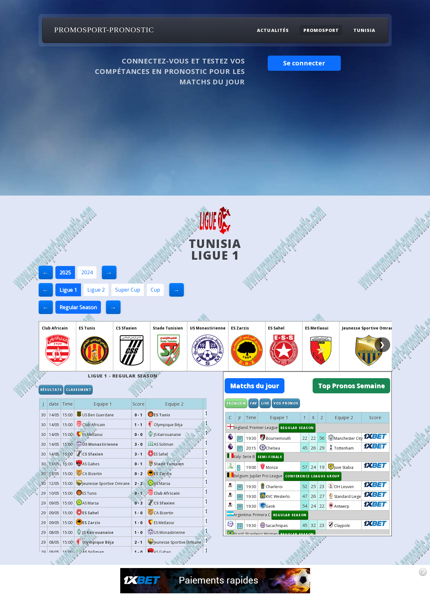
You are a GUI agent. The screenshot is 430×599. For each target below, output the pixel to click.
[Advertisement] (215, 148)
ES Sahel (276, 328)
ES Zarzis (240, 328)
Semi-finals (270, 457)
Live (265, 403)
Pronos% (236, 403)
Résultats (51, 389)
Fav (253, 403)
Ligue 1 (68, 289)
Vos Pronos (285, 403)
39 (240, 487)
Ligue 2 (96, 289)
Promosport (321, 30)
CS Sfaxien (126, 328)
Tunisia (364, 30)
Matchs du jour (254, 385)
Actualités (273, 30)
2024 (87, 272)
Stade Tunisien (168, 328)
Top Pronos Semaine (351, 385)
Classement (78, 389)
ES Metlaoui (316, 328)
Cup (155, 289)
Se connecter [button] (304, 63)
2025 (65, 272)
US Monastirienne (208, 328)
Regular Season (78, 307)
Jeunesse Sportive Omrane (369, 328)
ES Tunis (87, 328)
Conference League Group (312, 476)
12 (240, 526)
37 (240, 439)
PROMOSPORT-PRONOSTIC (104, 30)
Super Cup (127, 289)
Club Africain (55, 328)
